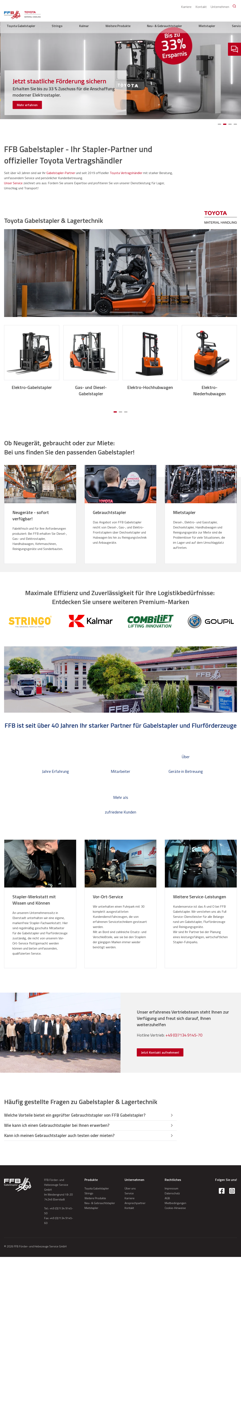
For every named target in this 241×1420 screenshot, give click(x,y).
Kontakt (198, 5)
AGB (167, 1199)
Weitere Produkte (156, 14)
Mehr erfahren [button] (26, 104)
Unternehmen (217, 5)
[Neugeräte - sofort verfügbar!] (40, 515)
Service (231, 14)
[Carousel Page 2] (224, 124)
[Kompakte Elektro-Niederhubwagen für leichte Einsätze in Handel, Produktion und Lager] (65, 90)
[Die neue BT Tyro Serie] (65, 79)
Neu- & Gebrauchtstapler (188, 14)
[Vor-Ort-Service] (120, 897)
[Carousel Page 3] (230, 124)
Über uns (130, 1189)
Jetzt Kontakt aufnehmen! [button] (160, 1052)
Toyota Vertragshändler (126, 172)
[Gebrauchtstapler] (120, 512)
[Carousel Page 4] (235, 124)
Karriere (183, 5)
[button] (90, 1115)
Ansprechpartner (135, 1204)
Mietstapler (215, 14)
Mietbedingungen (175, 1204)
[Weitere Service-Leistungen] (201, 897)
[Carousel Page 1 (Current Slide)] (219, 124)
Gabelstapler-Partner (60, 172)
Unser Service (13, 183)
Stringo (125, 14)
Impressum (171, 1189)
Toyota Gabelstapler (103, 14)
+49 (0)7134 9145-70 (183, 1035)
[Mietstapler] (201, 512)
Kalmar (137, 14)
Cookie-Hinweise (175, 1209)
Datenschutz (172, 1194)
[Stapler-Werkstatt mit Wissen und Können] (40, 900)
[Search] (233, 6)
